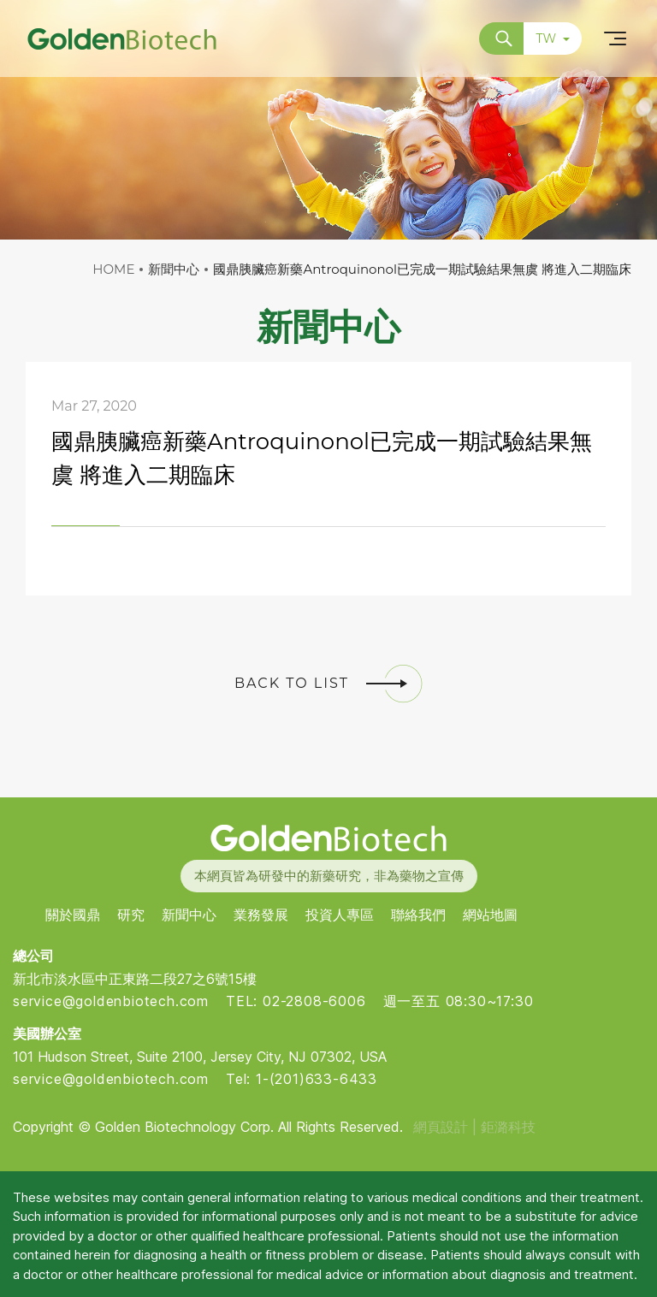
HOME (113, 269)
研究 (131, 915)
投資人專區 (339, 915)
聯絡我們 (418, 915)
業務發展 (261, 915)
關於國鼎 (72, 915)
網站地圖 (490, 915)
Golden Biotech (328, 838)
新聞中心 (189, 915)
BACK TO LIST (328, 683)
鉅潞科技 (508, 1126)
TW (553, 38)
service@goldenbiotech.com (111, 1001)
